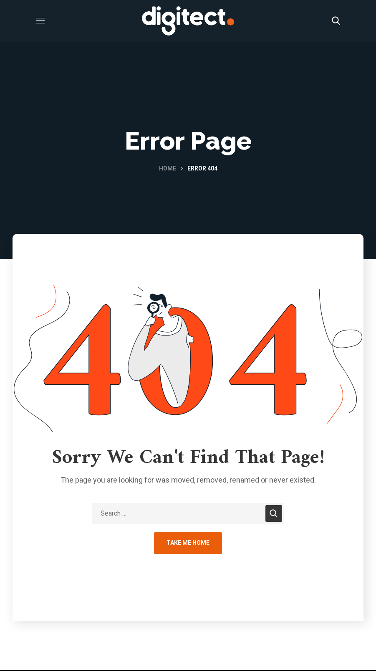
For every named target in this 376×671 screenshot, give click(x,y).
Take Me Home (188, 542)
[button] (336, 21)
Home (167, 168)
